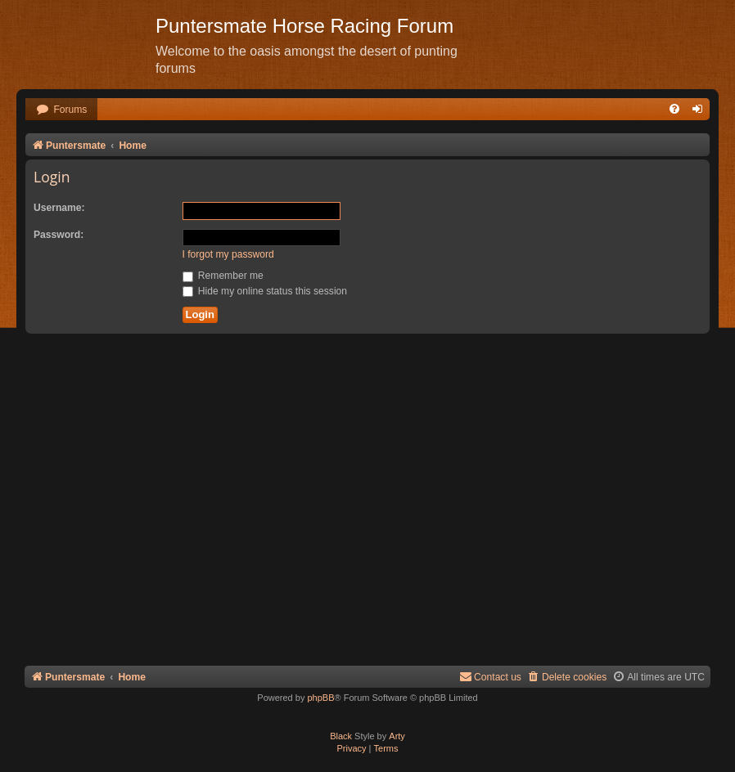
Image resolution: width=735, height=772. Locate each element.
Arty (397, 736)
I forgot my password (228, 254)
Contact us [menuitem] (490, 677)
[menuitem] (61, 110)
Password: (58, 234)
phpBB (320, 697)
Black (341, 736)
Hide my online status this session (265, 291)
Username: (59, 207)
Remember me (223, 275)
